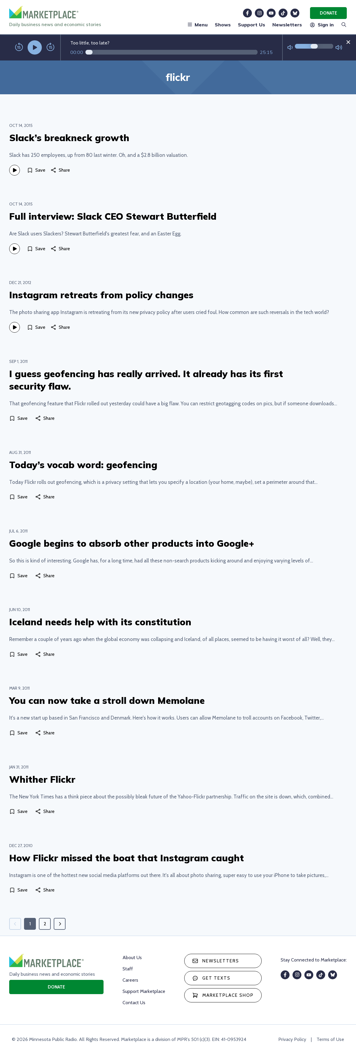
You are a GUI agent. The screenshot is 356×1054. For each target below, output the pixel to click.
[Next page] (60, 924)
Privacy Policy (292, 1039)
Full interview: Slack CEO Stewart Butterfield (113, 216)
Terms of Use (330, 1039)
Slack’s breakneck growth (69, 137)
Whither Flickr (42, 779)
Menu (197, 25)
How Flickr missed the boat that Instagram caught (126, 858)
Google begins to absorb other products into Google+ (131, 543)
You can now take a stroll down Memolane (107, 700)
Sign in (321, 25)
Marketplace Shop (223, 995)
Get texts (211, 978)
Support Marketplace (144, 991)
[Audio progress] (171, 52)
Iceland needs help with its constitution (100, 622)
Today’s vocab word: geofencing (83, 465)
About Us (132, 957)
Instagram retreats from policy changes (101, 295)
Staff (128, 969)
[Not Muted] (290, 47)
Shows (223, 25)
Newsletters (287, 25)
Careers (130, 980)
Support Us (251, 25)
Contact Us (134, 1002)
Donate (328, 13)
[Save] (36, 170)
